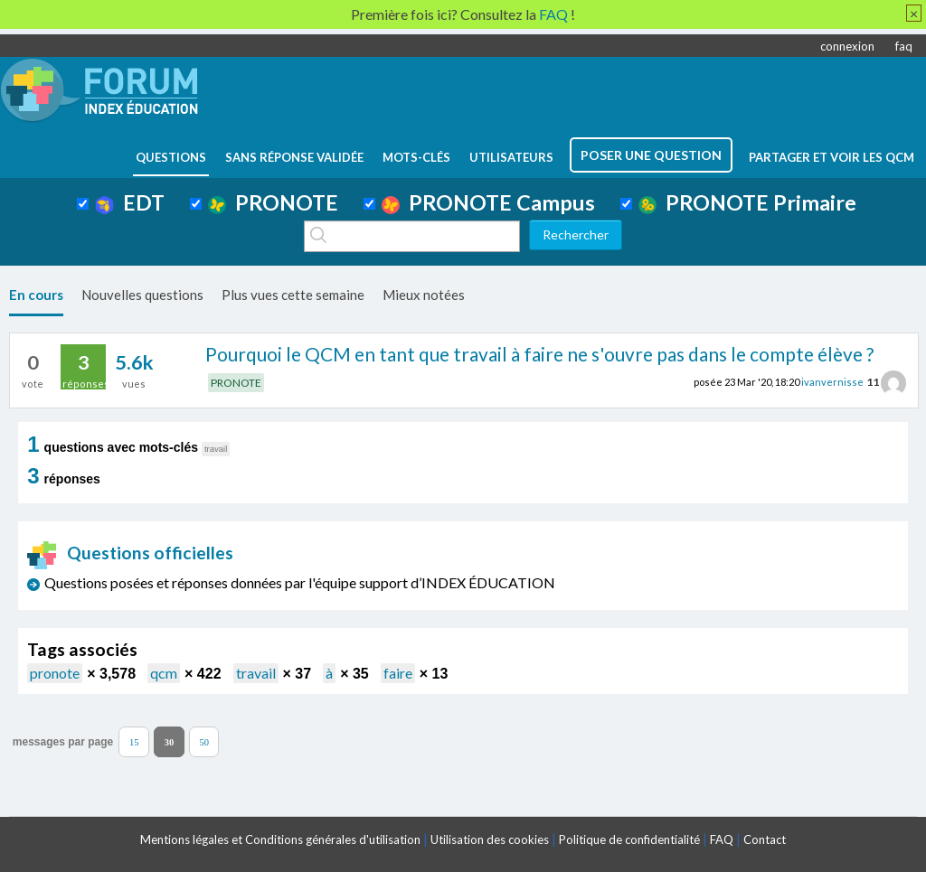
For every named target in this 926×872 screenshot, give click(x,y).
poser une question (651, 155)
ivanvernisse (832, 382)
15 (134, 741)
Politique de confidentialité (629, 839)
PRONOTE (273, 202)
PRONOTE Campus (488, 202)
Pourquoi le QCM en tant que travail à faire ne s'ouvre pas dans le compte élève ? (539, 353)
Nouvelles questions (142, 294)
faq (903, 46)
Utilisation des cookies (489, 839)
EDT (130, 202)
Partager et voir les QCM (831, 157)
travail (256, 672)
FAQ (721, 839)
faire (397, 672)
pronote (55, 672)
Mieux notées (424, 294)
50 (204, 741)
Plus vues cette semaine (293, 294)
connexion (847, 46)
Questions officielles (130, 552)
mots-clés (416, 157)
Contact (764, 839)
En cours (36, 294)
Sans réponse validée (294, 157)
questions (171, 157)
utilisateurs (511, 157)
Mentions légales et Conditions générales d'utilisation (280, 839)
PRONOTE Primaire (747, 202)
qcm (163, 672)
